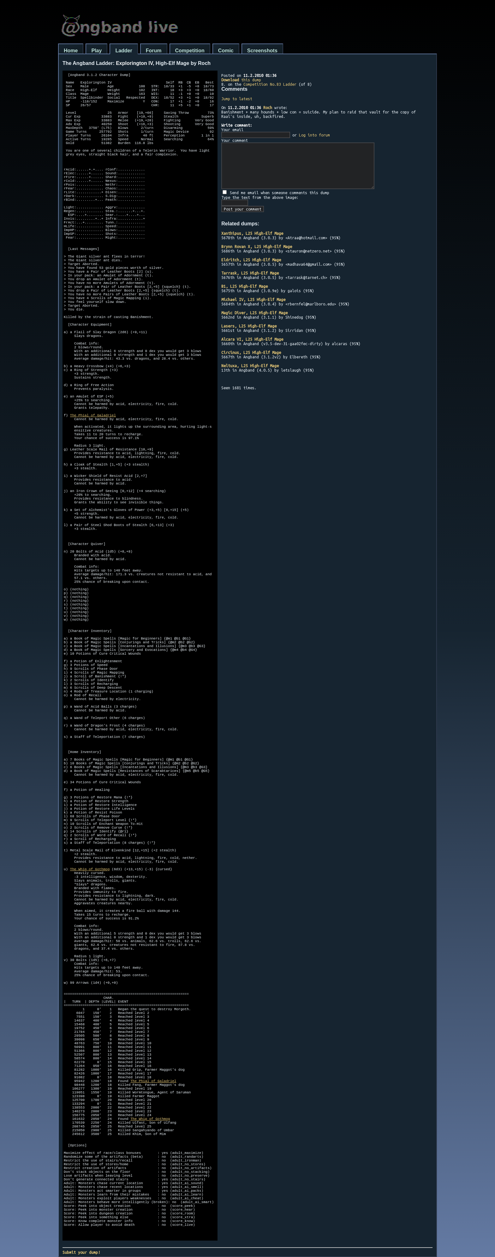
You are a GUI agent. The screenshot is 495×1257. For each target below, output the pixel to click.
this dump (241, 80)
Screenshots (262, 50)
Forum (154, 50)
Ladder (123, 50)
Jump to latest (236, 98)
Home (71, 50)
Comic (226, 50)
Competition (190, 50)
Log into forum (314, 135)
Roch (267, 107)
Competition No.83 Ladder (269, 84)
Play (96, 50)
